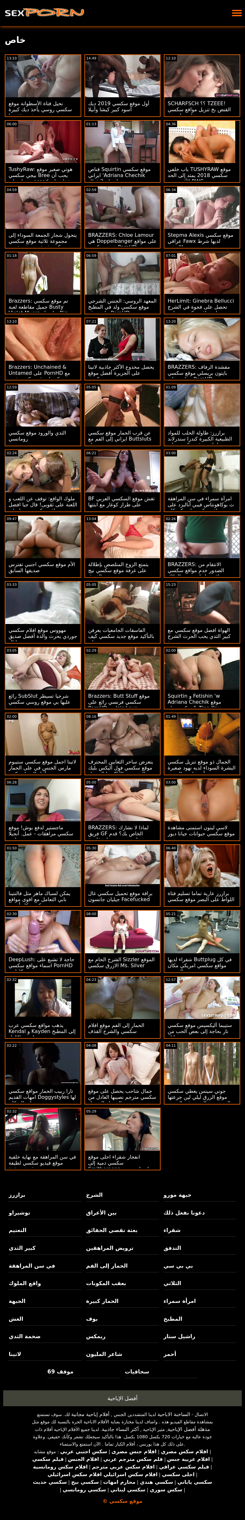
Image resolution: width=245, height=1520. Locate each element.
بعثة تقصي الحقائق (111, 1230)
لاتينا (15, 1354)
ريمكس (95, 1336)
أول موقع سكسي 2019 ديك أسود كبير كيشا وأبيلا (118, 106)
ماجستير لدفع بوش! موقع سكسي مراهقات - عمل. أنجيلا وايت (41, 834)
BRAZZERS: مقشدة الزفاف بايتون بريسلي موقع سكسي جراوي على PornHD (199, 373)
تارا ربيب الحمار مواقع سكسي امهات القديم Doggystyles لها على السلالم (42, 1097)
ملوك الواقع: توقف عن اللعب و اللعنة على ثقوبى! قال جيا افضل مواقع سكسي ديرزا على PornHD (43, 508)
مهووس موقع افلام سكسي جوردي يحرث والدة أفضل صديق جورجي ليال (43, 636)
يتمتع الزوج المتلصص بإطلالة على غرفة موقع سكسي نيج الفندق (118, 570)
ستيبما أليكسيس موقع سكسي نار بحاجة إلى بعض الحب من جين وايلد (200, 1031)
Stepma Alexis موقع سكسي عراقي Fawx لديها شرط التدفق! (200, 241)
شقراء (172, 1230)
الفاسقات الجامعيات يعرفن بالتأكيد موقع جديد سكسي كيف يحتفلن (121, 636)
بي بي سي (178, 1266)
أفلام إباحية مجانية (90, 1414)
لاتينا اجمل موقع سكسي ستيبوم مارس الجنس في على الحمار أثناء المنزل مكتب (42, 768)
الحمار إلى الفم (107, 1266)
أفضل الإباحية (123, 1398)
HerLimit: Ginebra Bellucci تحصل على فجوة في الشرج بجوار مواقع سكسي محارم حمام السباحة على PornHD (201, 310)
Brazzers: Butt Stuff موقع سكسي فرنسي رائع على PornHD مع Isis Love (119, 702)
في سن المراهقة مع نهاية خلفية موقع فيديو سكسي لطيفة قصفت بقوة (42, 1163)
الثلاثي (172, 1283)
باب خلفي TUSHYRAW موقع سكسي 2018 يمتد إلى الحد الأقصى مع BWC (199, 175)
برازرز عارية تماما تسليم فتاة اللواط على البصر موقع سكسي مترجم (201, 899)
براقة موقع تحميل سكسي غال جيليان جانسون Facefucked (120, 896)
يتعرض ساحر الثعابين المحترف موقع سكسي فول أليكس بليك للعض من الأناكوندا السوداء (120, 768)
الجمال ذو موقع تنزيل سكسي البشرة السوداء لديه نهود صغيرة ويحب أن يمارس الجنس (201, 768)
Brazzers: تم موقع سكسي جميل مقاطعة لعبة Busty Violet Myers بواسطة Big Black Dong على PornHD (39, 310)
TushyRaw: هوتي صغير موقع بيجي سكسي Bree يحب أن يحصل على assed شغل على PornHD (40, 178)
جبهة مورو (177, 1195)
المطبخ (172, 1319)
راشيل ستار (179, 1336)
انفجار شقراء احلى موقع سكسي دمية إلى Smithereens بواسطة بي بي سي (120, 1166)
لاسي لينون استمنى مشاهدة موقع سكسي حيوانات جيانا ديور (201, 831)
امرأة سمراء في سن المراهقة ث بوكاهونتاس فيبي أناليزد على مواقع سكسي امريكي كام (201, 505)
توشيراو (19, 1212)
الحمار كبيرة (102, 1301)
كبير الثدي (22, 1248)
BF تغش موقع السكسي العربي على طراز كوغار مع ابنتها (121, 502)
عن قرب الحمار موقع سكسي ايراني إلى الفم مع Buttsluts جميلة (119, 439)
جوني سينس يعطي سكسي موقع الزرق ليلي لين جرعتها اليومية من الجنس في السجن (199, 1097)
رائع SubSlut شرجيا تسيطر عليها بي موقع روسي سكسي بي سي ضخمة (39, 702)
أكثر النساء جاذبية (120, 1429)
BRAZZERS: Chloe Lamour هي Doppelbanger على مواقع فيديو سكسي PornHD (122, 241)
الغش (16, 1319)
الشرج (94, 1195)
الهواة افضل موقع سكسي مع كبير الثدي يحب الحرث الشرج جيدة (199, 636)
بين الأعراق (101, 1212)
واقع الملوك (25, 1283)
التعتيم (17, 1230)
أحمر (169, 1354)
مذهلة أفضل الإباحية (189, 1429)
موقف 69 (60, 1371)
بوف (92, 1319)
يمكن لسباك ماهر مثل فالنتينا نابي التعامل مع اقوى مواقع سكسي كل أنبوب (39, 899)
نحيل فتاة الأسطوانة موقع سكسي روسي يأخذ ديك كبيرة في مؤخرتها (40, 109)
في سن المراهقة (32, 1266)
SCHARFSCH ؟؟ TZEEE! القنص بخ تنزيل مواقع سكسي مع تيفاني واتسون (199, 109)
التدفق (172, 1248)
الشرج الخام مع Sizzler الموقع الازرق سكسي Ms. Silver (121, 962)
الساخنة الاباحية (173, 1414)
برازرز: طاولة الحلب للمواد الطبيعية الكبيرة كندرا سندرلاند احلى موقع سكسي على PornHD (200, 442)
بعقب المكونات (106, 1283)
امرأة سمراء (179, 1301)
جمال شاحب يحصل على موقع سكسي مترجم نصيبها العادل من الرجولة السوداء (122, 1097)
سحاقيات (137, 1371)
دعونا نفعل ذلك (184, 1212)
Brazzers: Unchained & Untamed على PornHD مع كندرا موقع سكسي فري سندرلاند (39, 376)
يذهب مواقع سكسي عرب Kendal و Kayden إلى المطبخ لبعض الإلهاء (42, 1031)
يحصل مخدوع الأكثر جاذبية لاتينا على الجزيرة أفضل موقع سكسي (121, 373)
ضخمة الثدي (25, 1336)
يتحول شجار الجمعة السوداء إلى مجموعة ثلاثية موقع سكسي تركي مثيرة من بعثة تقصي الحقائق (43, 244)
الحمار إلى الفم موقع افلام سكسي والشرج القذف (116, 1028)
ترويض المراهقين (109, 1248)
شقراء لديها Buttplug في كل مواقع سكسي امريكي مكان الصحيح (200, 965)
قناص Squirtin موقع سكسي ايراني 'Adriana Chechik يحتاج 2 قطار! (119, 175)
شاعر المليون (104, 1354)
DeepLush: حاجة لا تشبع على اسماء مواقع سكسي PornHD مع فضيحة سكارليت (42, 965)
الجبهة (17, 1301)
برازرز (17, 1195)
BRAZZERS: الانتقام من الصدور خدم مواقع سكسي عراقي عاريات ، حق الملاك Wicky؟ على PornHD (196, 573)
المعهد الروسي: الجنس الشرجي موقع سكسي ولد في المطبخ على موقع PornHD (122, 307)
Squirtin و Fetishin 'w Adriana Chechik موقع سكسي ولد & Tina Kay (194, 702)
